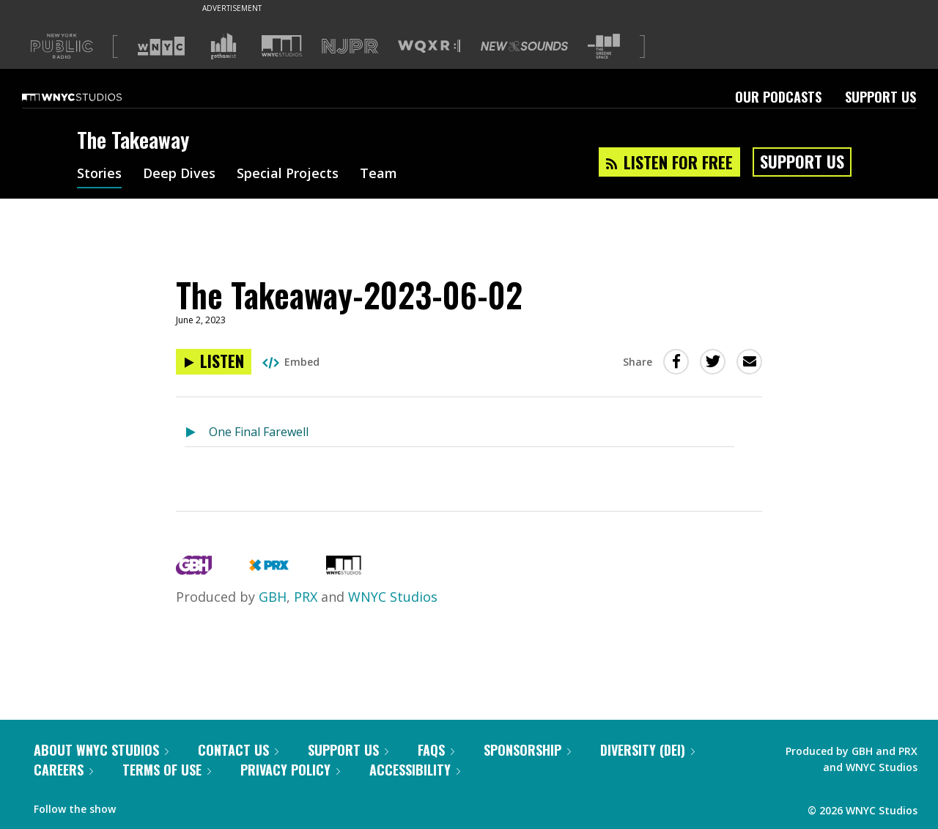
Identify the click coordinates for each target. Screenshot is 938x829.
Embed (291, 362)
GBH (273, 596)
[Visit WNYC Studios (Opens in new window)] (282, 45)
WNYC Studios (392, 596)
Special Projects (288, 174)
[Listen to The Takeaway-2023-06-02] (213, 362)
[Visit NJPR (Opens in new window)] (350, 46)
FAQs (436, 749)
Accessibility (414, 769)
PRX (305, 596)
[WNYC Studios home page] (90, 96)
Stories (99, 174)
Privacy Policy (290, 769)
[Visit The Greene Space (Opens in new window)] (604, 46)
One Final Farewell (259, 432)
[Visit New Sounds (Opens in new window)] (524, 46)
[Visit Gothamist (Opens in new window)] (223, 46)
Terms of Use (166, 769)
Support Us (880, 96)
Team (378, 174)
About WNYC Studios (101, 749)
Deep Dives (179, 174)
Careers (63, 769)
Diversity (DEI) (647, 749)
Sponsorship (527, 749)
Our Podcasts (778, 96)
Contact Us (238, 749)
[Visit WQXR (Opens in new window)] (429, 47)
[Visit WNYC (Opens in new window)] (161, 46)
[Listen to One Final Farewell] (197, 432)
